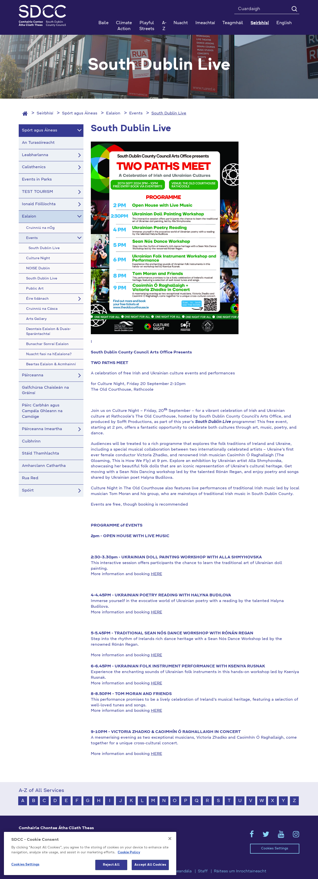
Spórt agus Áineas (79, 113)
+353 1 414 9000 (36, 848)
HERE (156, 574)
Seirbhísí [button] (260, 23)
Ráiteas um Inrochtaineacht (240, 871)
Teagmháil (232, 23)
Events (136, 113)
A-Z (164, 26)
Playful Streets (146, 26)
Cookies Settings (274, 848)
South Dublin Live (168, 113)
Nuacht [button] (181, 23)
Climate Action (124, 26)
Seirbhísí (45, 113)
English (284, 23)
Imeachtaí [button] (205, 23)
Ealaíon (113, 113)
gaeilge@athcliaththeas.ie (44, 856)
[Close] (169, 864)
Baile (103, 23)
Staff (203, 871)
